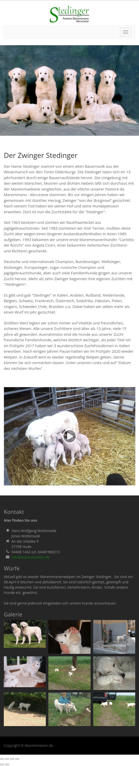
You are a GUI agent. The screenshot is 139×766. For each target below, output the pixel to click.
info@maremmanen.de (30, 557)
